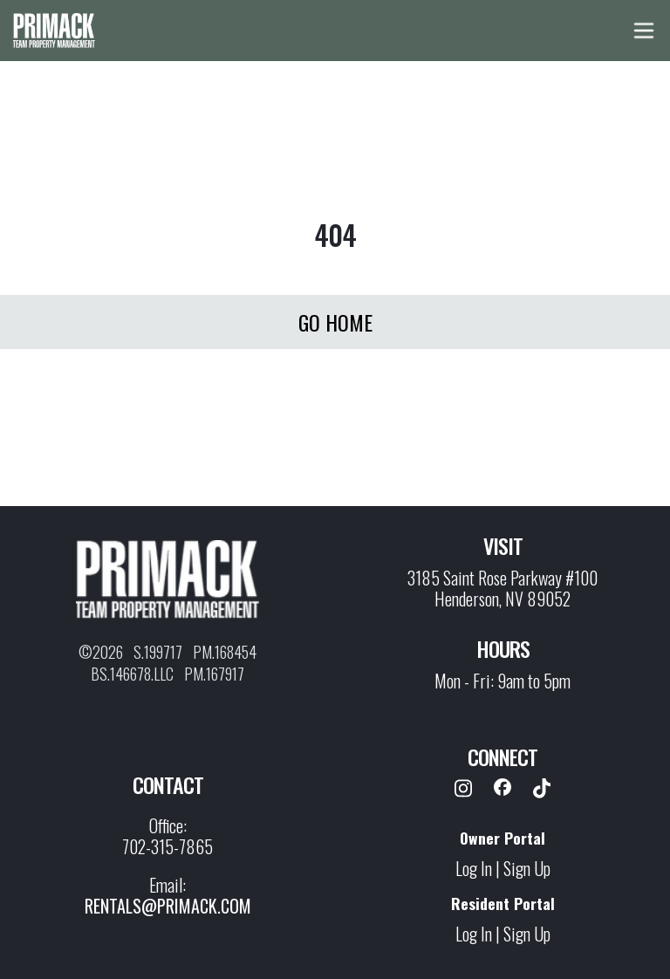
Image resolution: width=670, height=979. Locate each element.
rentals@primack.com (168, 905)
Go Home (335, 322)
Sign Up (526, 868)
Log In (473, 868)
